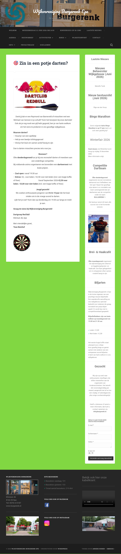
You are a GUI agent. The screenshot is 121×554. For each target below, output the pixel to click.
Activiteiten (45, 38)
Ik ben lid (91, 451)
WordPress (62, 549)
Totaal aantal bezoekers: (56, 488)
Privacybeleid (27, 45)
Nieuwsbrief (27, 38)
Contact (96, 38)
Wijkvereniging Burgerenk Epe (60, 11)
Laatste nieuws (94, 31)
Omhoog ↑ (111, 549)
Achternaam (93, 434)
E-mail (91, 425)
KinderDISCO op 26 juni (70, 31)
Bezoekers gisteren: (54, 485)
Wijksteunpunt (79, 38)
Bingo (61, 38)
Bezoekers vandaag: (54, 481)
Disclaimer (45, 45)
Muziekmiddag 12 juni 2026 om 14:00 (38, 31)
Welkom (13, 31)
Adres (91, 442)
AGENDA (12, 38)
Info (11, 45)
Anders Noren (99, 549)
